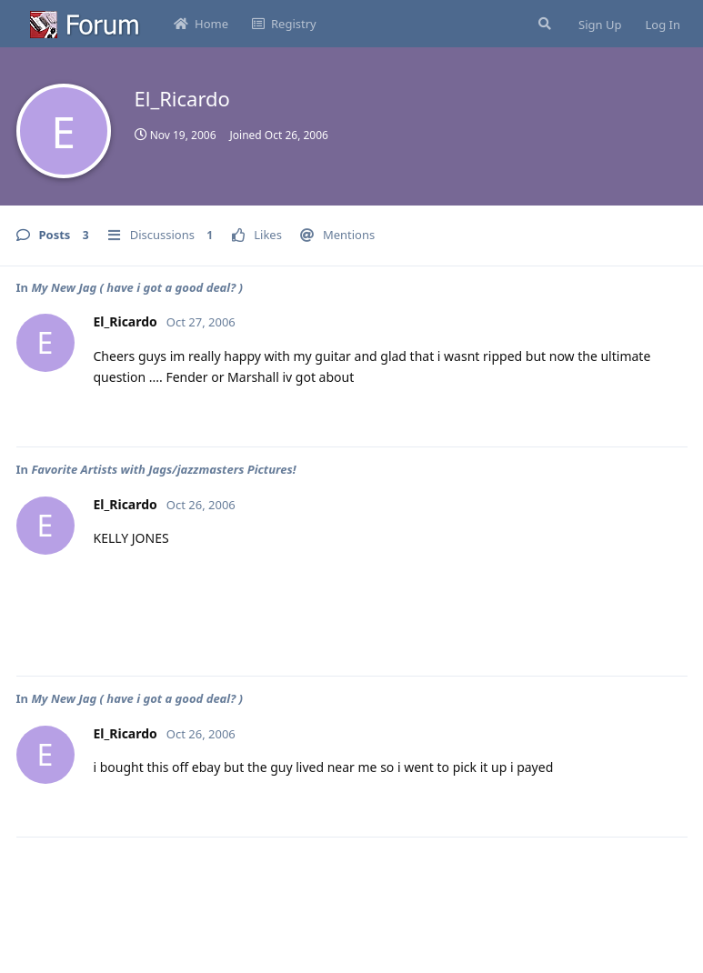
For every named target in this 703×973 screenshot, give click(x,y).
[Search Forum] (542, 23)
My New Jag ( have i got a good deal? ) (137, 287)
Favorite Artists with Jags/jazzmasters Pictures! (163, 469)
